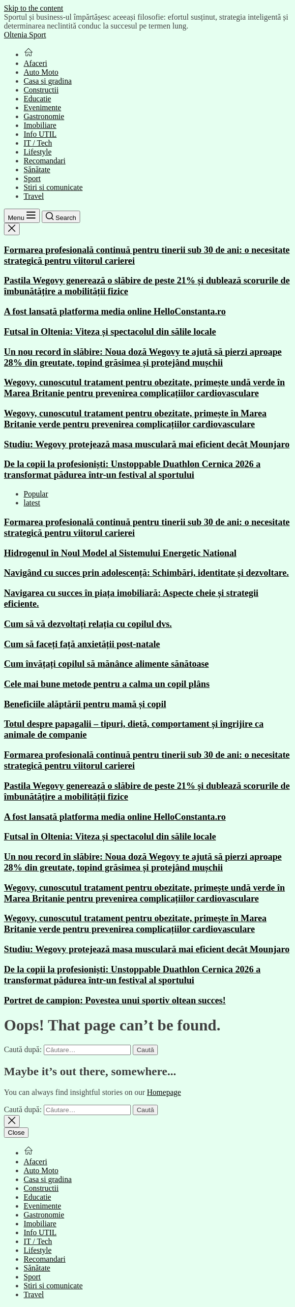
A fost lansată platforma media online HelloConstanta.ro (115, 311)
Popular (36, 494)
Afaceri (35, 63)
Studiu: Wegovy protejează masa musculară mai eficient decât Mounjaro (147, 444)
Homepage (164, 1092)
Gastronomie (44, 116)
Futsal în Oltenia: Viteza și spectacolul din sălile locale (110, 331)
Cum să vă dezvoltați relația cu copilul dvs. (88, 624)
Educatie (37, 98)
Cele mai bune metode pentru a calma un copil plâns (106, 684)
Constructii (41, 90)
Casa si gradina (48, 81)
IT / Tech (38, 143)
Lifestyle (38, 152)
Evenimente (42, 107)
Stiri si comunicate (53, 187)
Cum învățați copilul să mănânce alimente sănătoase (106, 663)
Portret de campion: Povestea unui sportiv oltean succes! (115, 1000)
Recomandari (44, 160)
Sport (32, 178)
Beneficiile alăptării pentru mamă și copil (85, 704)
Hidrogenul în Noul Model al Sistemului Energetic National (120, 553)
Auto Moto (41, 72)
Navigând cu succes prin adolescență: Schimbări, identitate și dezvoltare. (146, 572)
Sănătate (37, 169)
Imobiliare (40, 125)
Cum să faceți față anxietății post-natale (82, 644)
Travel (34, 196)
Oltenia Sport (25, 35)
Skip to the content (33, 8)
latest (32, 502)
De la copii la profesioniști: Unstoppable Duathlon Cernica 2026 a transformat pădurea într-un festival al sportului (132, 469)
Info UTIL (40, 134)
